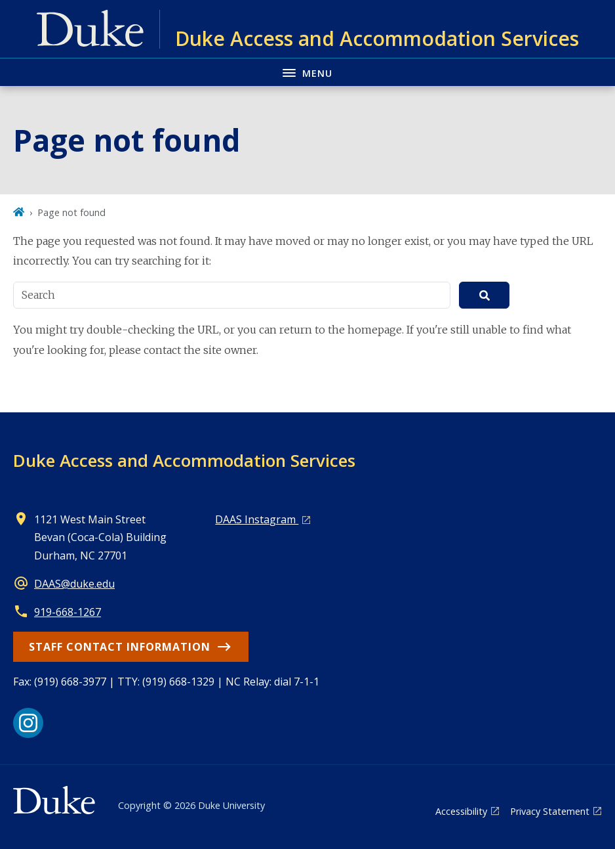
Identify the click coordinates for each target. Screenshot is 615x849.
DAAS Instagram (256, 519)
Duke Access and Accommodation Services (184, 460)
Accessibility (461, 811)
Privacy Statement (549, 811)
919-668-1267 (67, 612)
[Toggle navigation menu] (307, 72)
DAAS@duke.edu (74, 584)
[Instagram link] (28, 723)
